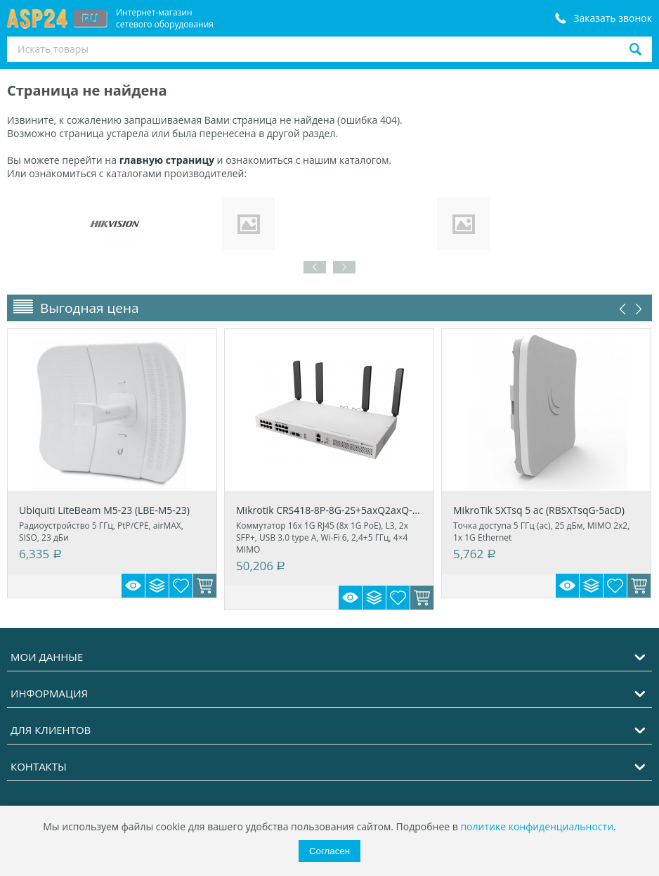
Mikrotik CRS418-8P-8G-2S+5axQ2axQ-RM (329, 510)
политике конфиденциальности (536, 826)
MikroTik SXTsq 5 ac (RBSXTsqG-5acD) (539, 510)
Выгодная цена (89, 308)
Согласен (329, 851)
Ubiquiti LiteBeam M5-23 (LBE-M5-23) (104, 510)
